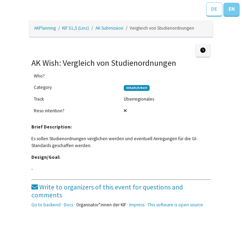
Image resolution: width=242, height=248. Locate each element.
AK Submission (109, 28)
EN (232, 9)
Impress (136, 205)
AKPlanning (45, 28)
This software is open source (175, 205)
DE (214, 9)
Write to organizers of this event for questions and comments (107, 191)
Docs (68, 205)
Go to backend (46, 205)
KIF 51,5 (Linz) (75, 28)
